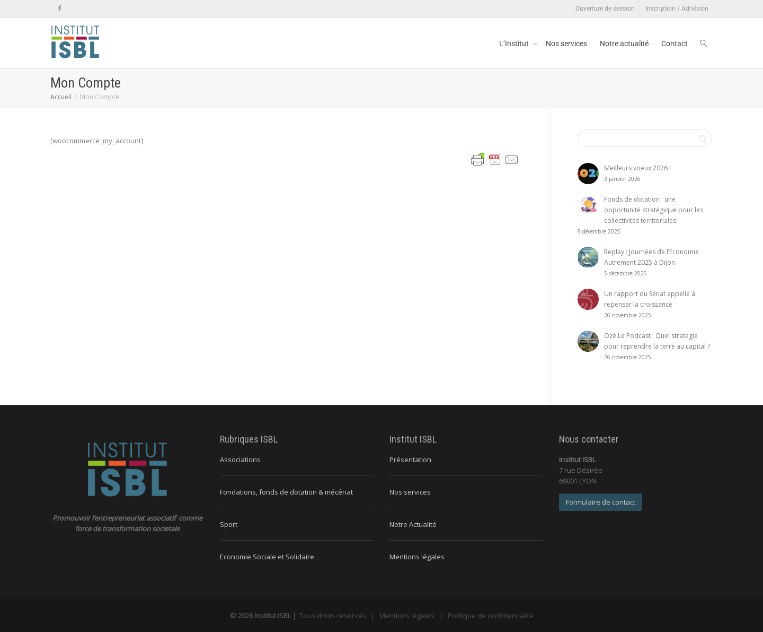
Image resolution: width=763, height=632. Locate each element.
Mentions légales (417, 556)
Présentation (410, 459)
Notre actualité (624, 43)
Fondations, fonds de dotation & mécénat (286, 492)
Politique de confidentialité (491, 615)
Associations (240, 459)
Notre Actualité (413, 524)
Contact (674, 43)
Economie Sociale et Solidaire (267, 556)
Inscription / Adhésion (676, 8)
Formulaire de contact (600, 502)
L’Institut (514, 43)
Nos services (566, 43)
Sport (228, 524)
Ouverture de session (605, 8)
